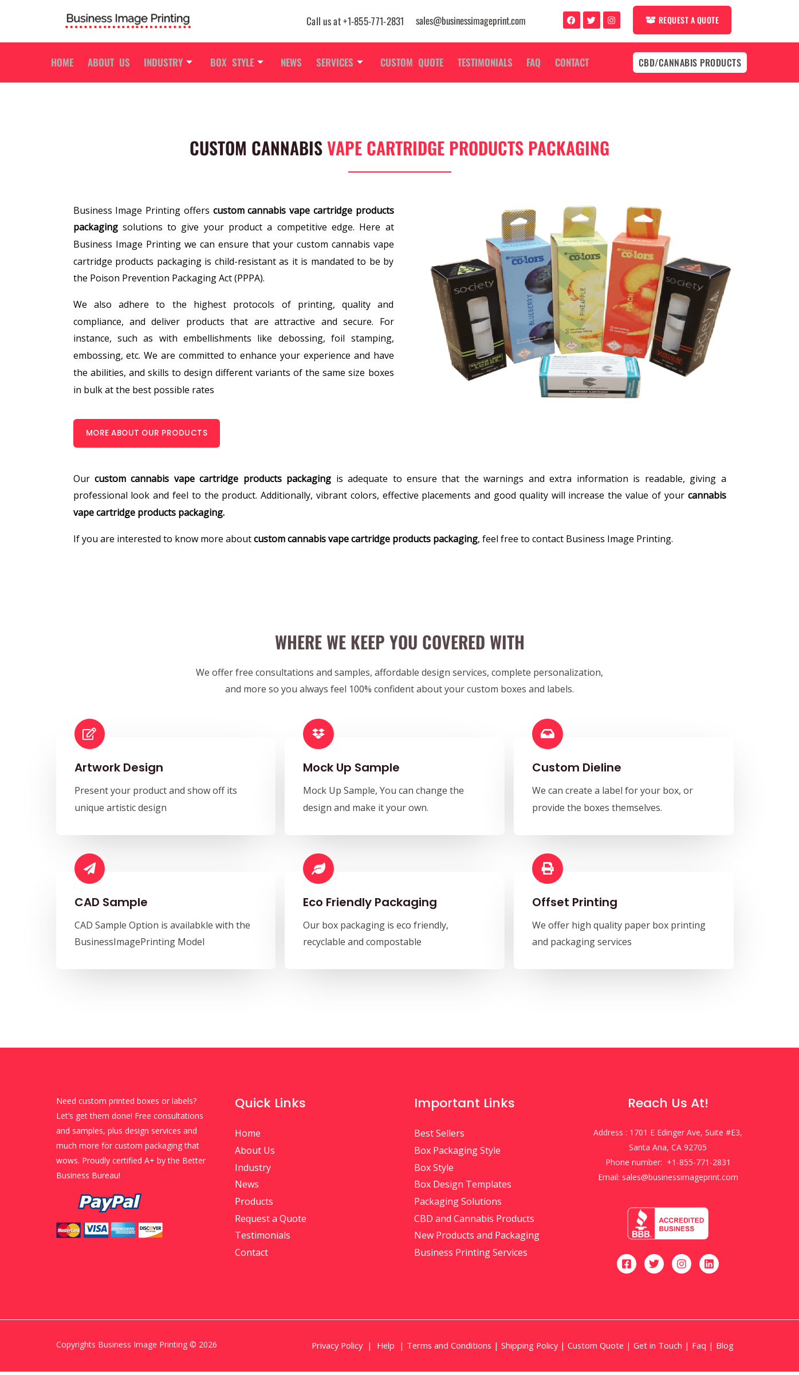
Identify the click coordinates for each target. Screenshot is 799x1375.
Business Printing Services (471, 1255)
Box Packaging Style (457, 1153)
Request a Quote (270, 1222)
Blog (726, 1348)
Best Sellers (439, 1136)
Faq (528, 62)
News (291, 62)
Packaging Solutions (458, 1204)
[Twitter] (654, 1267)
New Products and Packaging (477, 1239)
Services (338, 62)
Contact (565, 62)
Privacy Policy (337, 1348)
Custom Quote (409, 62)
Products (254, 1204)
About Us (113, 62)
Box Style (238, 62)
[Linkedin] (709, 1267)
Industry (171, 62)
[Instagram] (681, 1267)
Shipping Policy (529, 1348)
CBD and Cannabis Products (474, 1222)
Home (68, 62)
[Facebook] (626, 1267)
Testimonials (481, 62)
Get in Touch (657, 1348)
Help (386, 1348)
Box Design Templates (462, 1187)
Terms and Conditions (449, 1348)
